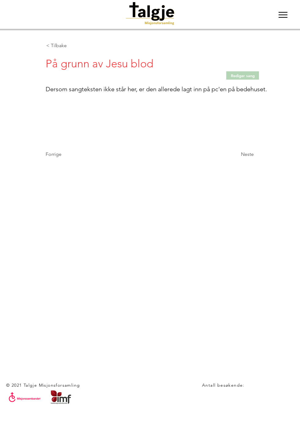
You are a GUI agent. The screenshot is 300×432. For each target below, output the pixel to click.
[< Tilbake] (66, 45)
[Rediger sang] (242, 75)
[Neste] (238, 154)
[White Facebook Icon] (9, 423)
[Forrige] (66, 154)
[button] (283, 15)
